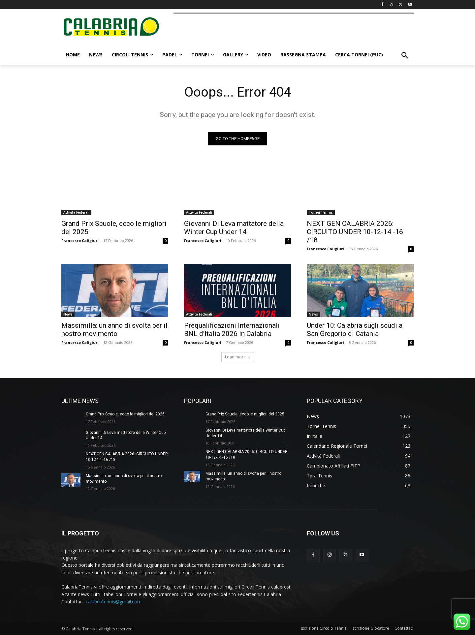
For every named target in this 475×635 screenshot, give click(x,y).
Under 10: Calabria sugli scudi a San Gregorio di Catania (354, 329)
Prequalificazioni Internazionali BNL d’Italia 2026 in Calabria (232, 329)
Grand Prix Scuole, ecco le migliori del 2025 (125, 414)
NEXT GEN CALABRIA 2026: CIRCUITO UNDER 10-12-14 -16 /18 (355, 232)
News (68, 314)
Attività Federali (76, 212)
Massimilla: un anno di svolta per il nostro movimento (114, 329)
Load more (237, 357)
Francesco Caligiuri (80, 240)
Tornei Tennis (321, 212)
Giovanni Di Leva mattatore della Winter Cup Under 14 (234, 228)
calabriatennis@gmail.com (114, 601)
